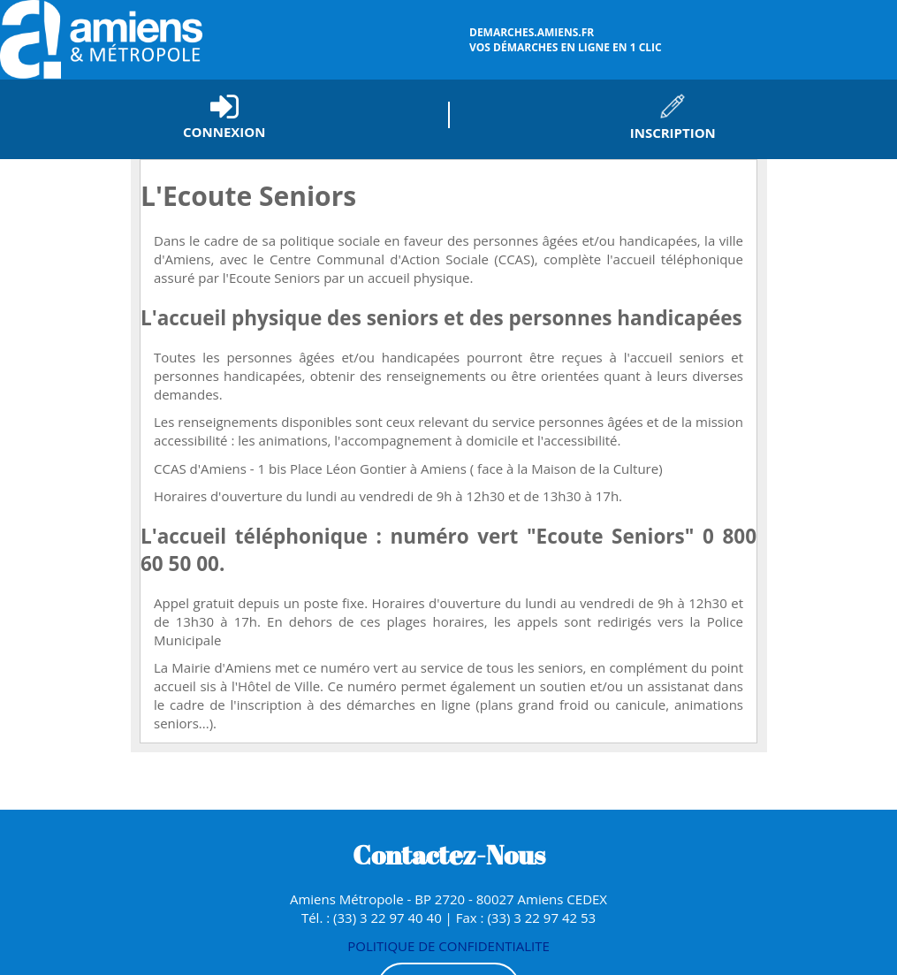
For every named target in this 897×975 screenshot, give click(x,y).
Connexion (224, 132)
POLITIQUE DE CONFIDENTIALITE (448, 946)
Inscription (673, 132)
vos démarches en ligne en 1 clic (681, 40)
